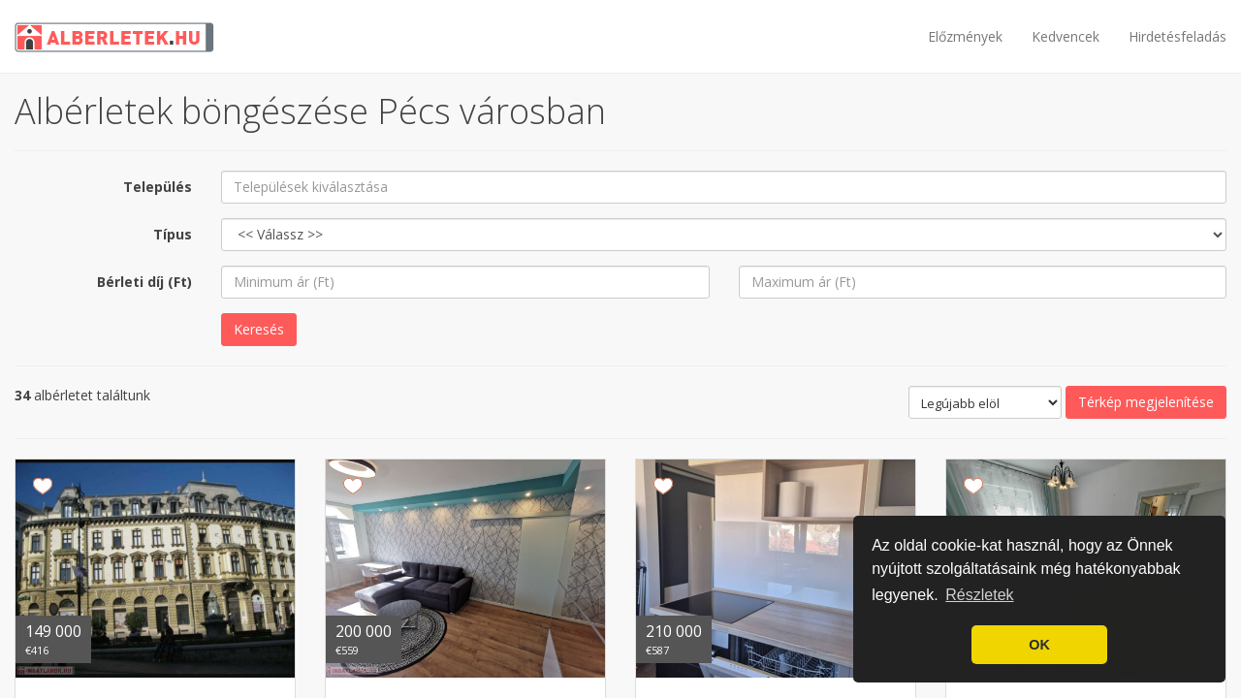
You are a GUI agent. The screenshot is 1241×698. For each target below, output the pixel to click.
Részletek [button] (979, 595)
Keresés (259, 329)
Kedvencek (1065, 36)
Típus (172, 234)
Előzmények (965, 36)
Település (157, 186)
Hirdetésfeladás (1177, 36)
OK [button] (1039, 644)
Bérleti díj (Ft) (144, 281)
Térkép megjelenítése (1146, 402)
